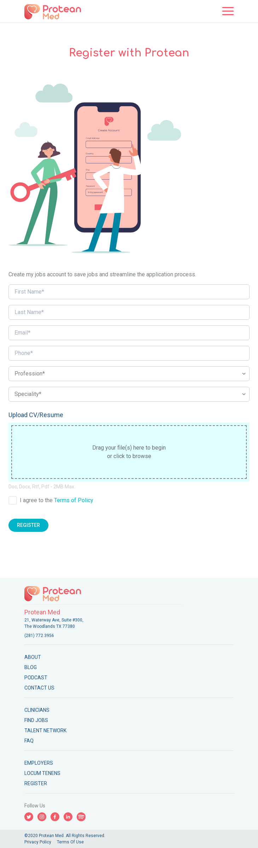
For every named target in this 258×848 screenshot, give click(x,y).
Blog (30, 667)
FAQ (29, 741)
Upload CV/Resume (35, 415)
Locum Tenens (42, 773)
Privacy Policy (37, 842)
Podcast (35, 677)
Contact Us (39, 688)
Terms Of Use (70, 842)
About (32, 657)
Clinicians (36, 710)
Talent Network (45, 730)
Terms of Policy (73, 500)
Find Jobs (36, 720)
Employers (38, 763)
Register (28, 525)
